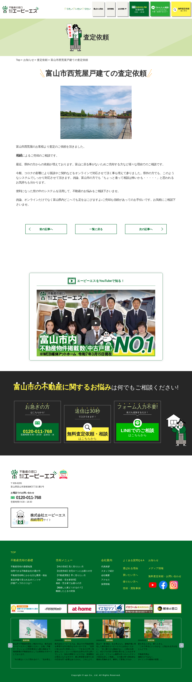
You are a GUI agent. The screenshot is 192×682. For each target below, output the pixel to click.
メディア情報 (156, 568)
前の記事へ (46, 229)
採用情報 (105, 584)
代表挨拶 (105, 566)
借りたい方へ (130, 581)
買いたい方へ (130, 575)
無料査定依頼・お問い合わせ (164, 576)
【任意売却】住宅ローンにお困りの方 (74, 571)
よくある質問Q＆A (133, 560)
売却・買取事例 (132, 588)
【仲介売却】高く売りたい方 (70, 566)
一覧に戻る (96, 229)
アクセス (105, 580)
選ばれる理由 (130, 568)
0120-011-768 (28, 497)
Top (18, 59)
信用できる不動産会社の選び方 (26, 571)
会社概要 (105, 575)
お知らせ (28, 59)
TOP (13, 552)
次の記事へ (146, 229)
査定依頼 (42, 59)
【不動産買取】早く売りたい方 (71, 575)
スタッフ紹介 (107, 571)
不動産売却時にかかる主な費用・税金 (29, 575)
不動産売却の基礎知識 (21, 566)
